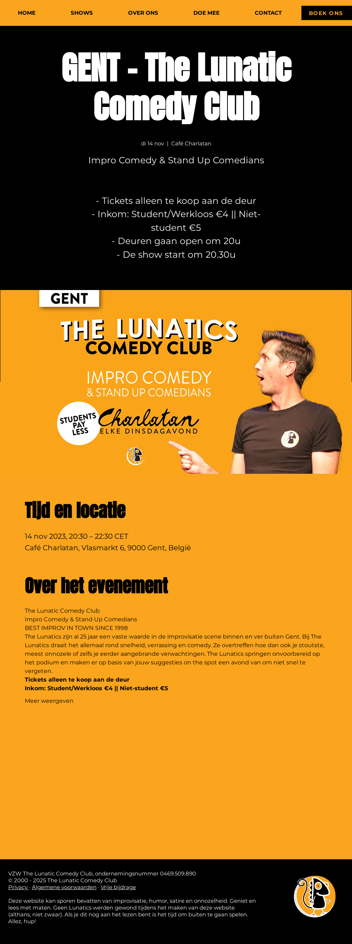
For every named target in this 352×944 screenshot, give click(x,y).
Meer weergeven (49, 700)
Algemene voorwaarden (64, 887)
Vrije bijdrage (118, 887)
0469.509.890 (178, 873)
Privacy (18, 887)
